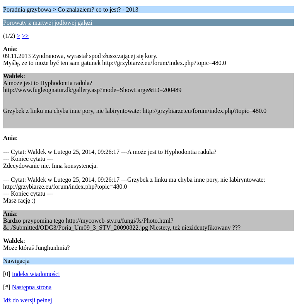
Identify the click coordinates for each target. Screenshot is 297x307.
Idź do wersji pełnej (27, 300)
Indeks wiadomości (36, 274)
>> (25, 35)
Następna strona (32, 287)
